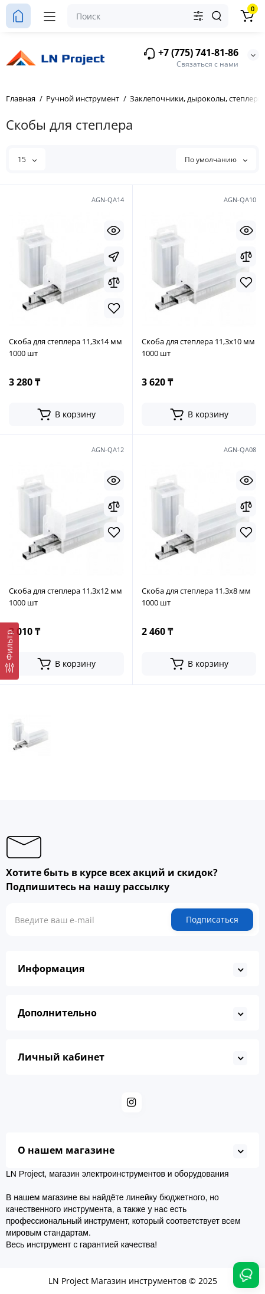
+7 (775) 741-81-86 (190, 53)
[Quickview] (114, 230)
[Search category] (198, 15)
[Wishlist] (114, 308)
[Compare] (114, 282)
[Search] (216, 15)
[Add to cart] (66, 414)
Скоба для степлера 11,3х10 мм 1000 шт (198, 347)
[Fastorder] (114, 256)
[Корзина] (246, 16)
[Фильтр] (9, 650)
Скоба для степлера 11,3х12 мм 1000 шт (65, 596)
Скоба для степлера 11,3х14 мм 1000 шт (65, 347)
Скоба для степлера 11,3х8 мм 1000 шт (196, 596)
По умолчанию (216, 159)
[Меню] (50, 16)
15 (27, 159)
